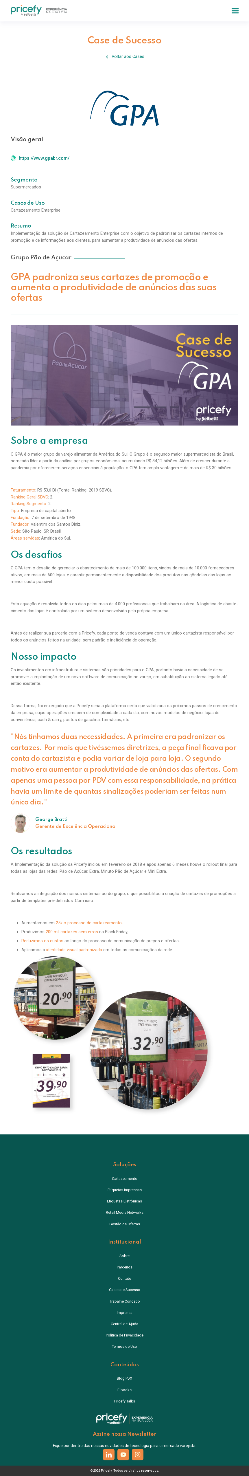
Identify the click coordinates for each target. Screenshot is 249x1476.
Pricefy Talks (124, 1401)
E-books (124, 1390)
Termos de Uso (124, 1346)
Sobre (124, 1256)
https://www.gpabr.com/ (44, 158)
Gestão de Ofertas (124, 1224)
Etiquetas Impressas (125, 1190)
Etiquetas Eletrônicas (124, 1201)
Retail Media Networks (124, 1212)
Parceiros (124, 1267)
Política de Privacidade (124, 1335)
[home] (39, 10)
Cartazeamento (124, 1178)
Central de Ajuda (124, 1324)
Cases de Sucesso (124, 1290)
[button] (235, 10)
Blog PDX (124, 1378)
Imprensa (124, 1312)
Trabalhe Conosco (124, 1301)
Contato (124, 1278)
